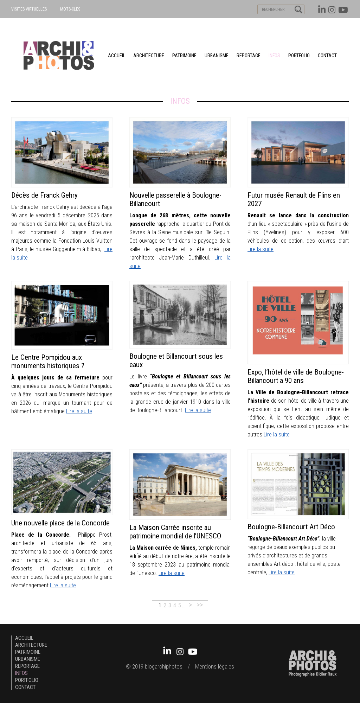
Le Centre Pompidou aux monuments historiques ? (47, 361)
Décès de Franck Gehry (44, 195)
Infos (274, 55)
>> (200, 604)
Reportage (249, 55)
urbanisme (217, 55)
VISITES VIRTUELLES (29, 9)
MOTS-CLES (70, 9)
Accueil (116, 55)
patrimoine (184, 55)
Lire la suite (261, 249)
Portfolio (299, 55)
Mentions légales (214, 666)
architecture (148, 55)
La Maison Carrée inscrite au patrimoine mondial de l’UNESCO (175, 531)
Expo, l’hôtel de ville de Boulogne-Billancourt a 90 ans (296, 376)
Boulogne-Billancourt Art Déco (291, 527)
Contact (327, 55)
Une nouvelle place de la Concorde (60, 523)
